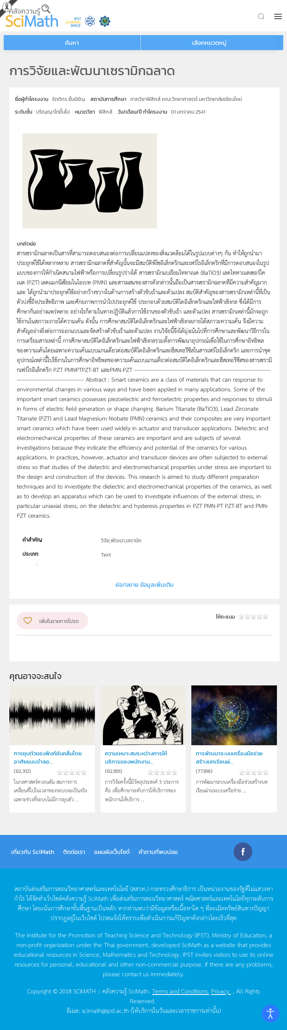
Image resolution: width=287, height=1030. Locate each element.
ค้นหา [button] (72, 42)
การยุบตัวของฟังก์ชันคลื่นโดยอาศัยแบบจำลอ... (48, 757)
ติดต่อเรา (74, 851)
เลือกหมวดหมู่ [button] (209, 42)
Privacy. (221, 991)
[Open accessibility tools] (271, 1014)
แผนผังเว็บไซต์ (112, 851)
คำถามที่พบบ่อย (158, 851)
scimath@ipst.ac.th (105, 1010)
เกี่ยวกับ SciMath (32, 851)
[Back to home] (32, 15)
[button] (279, 16)
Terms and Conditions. (180, 991)
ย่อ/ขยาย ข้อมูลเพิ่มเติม (144, 584)
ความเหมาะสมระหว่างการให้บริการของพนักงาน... (136, 757)
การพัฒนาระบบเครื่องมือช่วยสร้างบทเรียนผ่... (229, 757)
